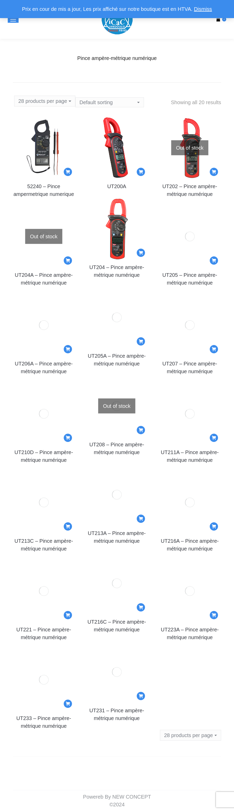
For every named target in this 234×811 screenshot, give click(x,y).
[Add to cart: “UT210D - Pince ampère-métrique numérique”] (68, 438)
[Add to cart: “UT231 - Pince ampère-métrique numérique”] (141, 696)
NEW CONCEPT (131, 797)
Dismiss (203, 9)
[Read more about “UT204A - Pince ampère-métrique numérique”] (68, 260)
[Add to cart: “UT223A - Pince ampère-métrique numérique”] (214, 615)
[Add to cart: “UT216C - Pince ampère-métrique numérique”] (141, 607)
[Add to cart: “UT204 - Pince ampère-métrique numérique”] (141, 253)
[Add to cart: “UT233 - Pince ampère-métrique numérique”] (68, 704)
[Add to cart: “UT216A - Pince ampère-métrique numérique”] (214, 526)
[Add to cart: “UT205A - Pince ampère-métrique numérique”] (141, 341)
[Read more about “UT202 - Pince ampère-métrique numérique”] (214, 172)
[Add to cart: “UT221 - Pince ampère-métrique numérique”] (68, 615)
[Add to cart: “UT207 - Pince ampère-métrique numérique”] (214, 349)
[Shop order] (109, 102)
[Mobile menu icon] (13, 19)
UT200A (116, 186)
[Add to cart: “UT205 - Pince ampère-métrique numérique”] (214, 260)
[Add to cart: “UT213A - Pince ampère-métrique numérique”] (141, 519)
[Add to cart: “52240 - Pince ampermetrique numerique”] (68, 172)
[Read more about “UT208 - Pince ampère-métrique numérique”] (141, 430)
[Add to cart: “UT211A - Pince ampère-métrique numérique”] (214, 438)
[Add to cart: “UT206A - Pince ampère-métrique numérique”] (68, 349)
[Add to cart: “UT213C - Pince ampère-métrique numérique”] (68, 526)
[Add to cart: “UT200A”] (141, 172)
